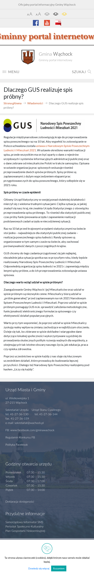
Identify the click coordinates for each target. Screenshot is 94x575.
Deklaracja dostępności (19, 501)
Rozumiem (59, 568)
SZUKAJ (81, 71)
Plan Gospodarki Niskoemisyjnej (25, 530)
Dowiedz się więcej (38, 568)
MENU (11, 71)
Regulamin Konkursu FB (20, 437)
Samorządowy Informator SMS (24, 522)
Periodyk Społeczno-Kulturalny (24, 526)
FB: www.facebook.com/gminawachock (29, 430)
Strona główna (13, 103)
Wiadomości (35, 103)
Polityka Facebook (16, 444)
